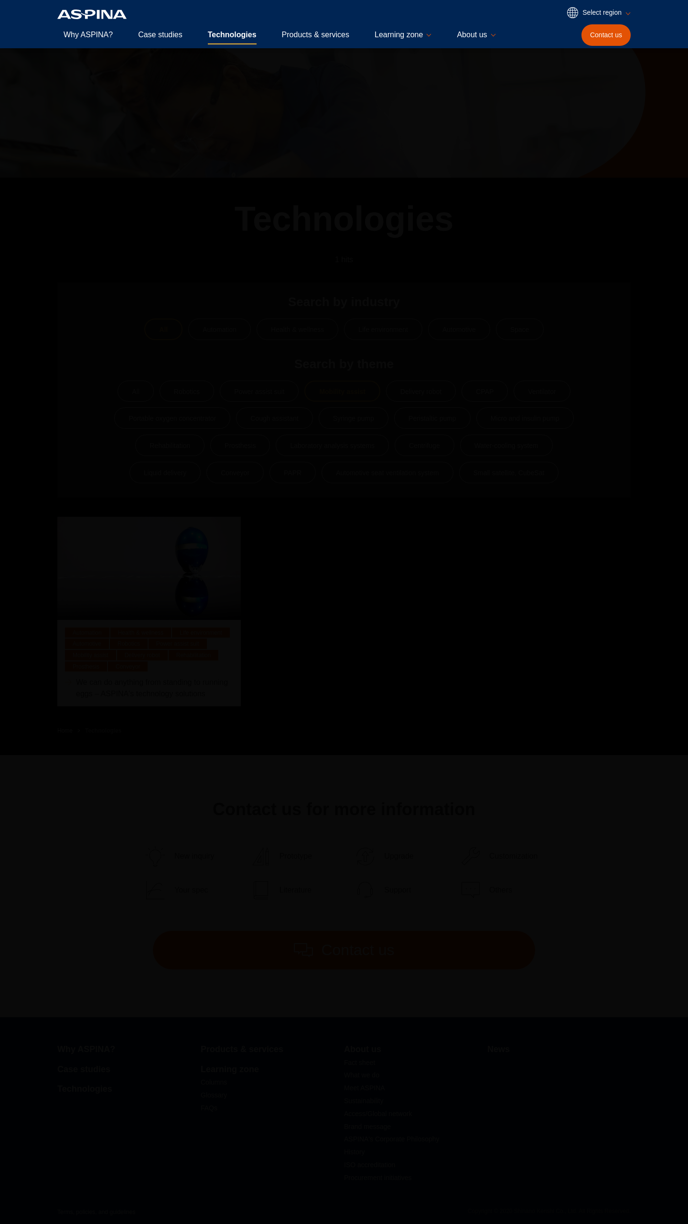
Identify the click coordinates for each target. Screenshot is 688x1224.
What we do (361, 1075)
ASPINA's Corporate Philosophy (392, 1139)
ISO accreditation (369, 1165)
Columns (214, 1082)
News (498, 1049)
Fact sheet (359, 1062)
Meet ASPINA (364, 1088)
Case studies (160, 35)
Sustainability (364, 1101)
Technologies (232, 35)
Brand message (367, 1126)
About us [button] (472, 35)
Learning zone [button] (399, 35)
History (354, 1152)
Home (65, 730)
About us (362, 1049)
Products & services (315, 35)
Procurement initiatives (378, 1177)
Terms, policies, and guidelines (96, 1212)
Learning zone (230, 1069)
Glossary (214, 1095)
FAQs (209, 1108)
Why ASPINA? (88, 35)
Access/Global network (378, 1114)
